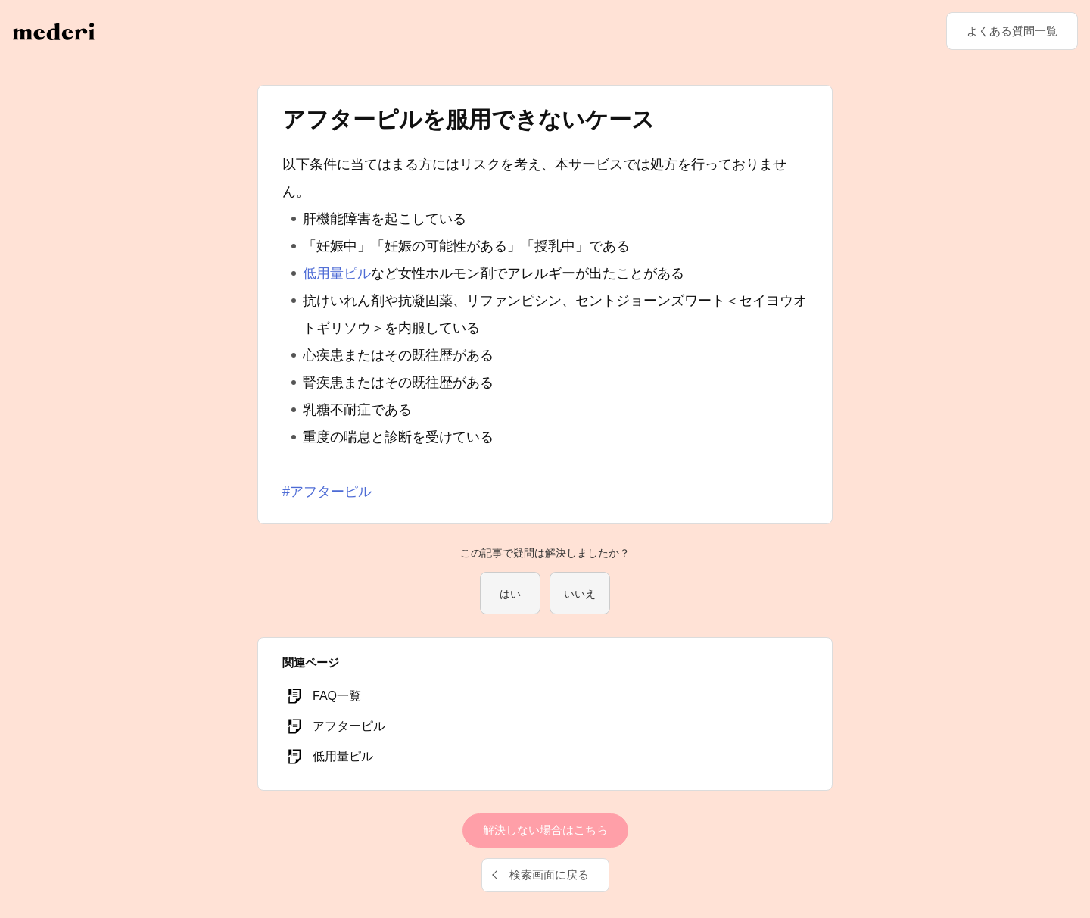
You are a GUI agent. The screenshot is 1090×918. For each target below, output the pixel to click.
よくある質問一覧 (1012, 30)
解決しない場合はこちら (545, 829)
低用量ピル (337, 273)
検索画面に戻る (549, 874)
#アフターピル (327, 491)
